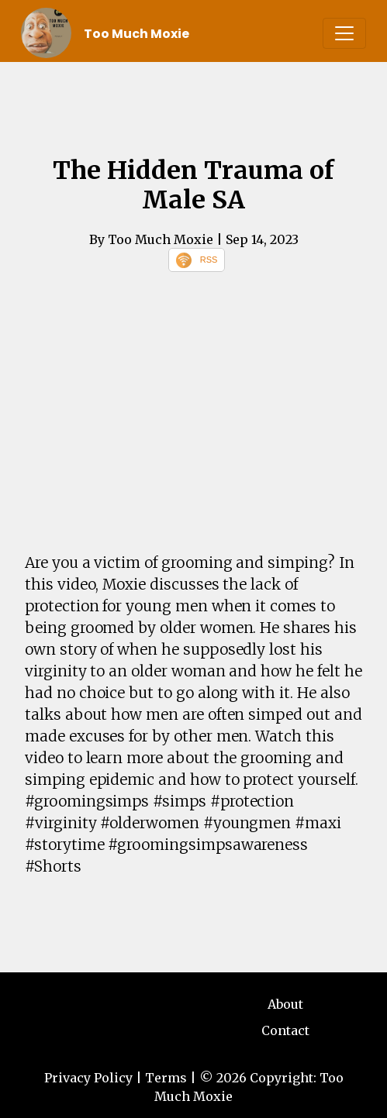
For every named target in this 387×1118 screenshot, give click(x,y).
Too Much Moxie (136, 34)
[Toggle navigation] (344, 33)
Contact (285, 1030)
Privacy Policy (88, 1077)
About (285, 1004)
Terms (166, 1077)
